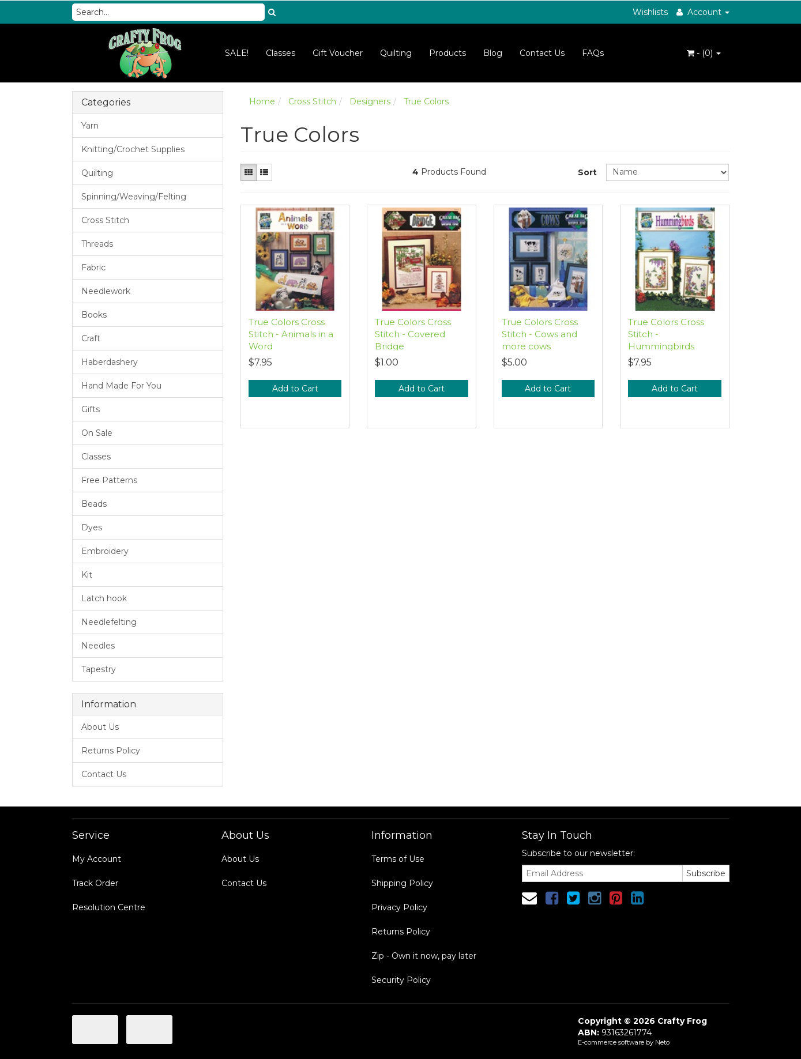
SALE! (237, 53)
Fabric (93, 267)
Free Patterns (109, 480)
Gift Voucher (338, 53)
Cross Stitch (105, 220)
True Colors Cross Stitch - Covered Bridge (413, 334)
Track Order (95, 883)
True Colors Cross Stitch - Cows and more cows (540, 334)
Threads (97, 244)
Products (447, 53)
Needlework (105, 291)
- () (704, 53)
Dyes (91, 527)
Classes (280, 53)
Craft (90, 338)
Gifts (90, 409)
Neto (662, 1042)
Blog (492, 53)
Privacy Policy (399, 907)
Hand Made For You (121, 385)
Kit (86, 575)
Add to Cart (295, 388)
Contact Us (542, 53)
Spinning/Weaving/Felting (133, 196)
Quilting (396, 53)
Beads (94, 504)
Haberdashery (109, 362)
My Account (96, 859)
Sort (587, 172)
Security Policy (401, 980)
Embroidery (105, 551)
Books (94, 315)
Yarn (90, 125)
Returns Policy (110, 750)
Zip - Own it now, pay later (423, 956)
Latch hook (104, 598)
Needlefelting (109, 622)
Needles (98, 645)
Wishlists (650, 12)
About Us (100, 727)
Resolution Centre (108, 907)
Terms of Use (397, 859)
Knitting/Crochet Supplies (133, 149)
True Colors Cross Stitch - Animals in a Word (291, 334)
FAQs (593, 53)
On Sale (96, 433)
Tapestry (98, 669)
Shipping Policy (402, 883)
